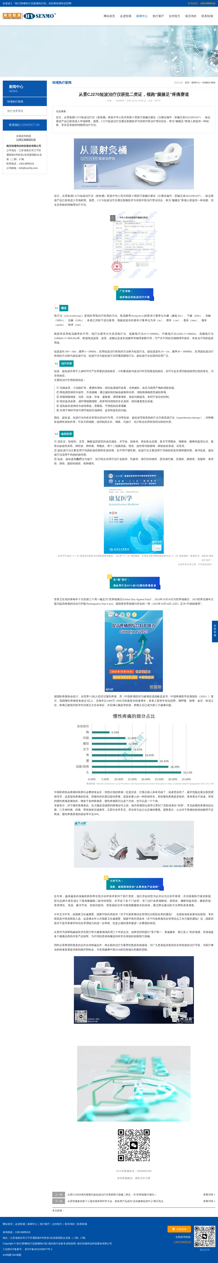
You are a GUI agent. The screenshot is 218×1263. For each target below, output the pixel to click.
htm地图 (16, 1254)
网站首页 (109, 16)
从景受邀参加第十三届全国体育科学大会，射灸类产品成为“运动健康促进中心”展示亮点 (115, 1201)
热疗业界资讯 (15, 110)
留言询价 (191, 16)
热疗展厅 (158, 16)
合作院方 (174, 16)
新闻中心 (142, 16)
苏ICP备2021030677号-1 (38, 1249)
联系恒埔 (207, 16)
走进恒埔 (125, 16)
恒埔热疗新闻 (15, 101)
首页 (187, 82)
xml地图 (7, 1254)
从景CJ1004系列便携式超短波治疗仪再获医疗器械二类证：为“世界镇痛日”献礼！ (112, 1194)
